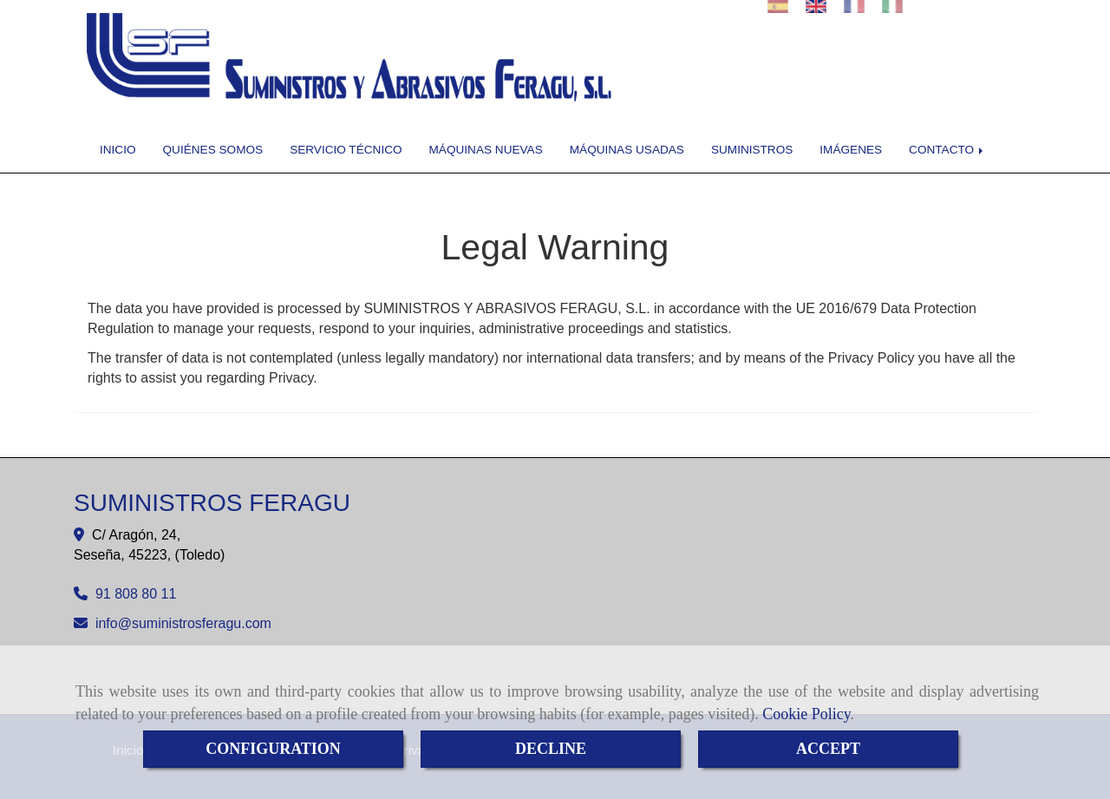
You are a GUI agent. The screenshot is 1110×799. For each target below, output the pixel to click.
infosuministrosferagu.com (183, 623)
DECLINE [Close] (550, 748)
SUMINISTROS (752, 149)
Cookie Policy (806, 714)
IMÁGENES (850, 149)
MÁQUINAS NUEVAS (486, 149)
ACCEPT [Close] (828, 748)
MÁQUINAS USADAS (627, 149)
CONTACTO (947, 149)
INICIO (118, 149)
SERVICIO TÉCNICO (346, 149)
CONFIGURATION (273, 748)
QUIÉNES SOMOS (213, 149)
